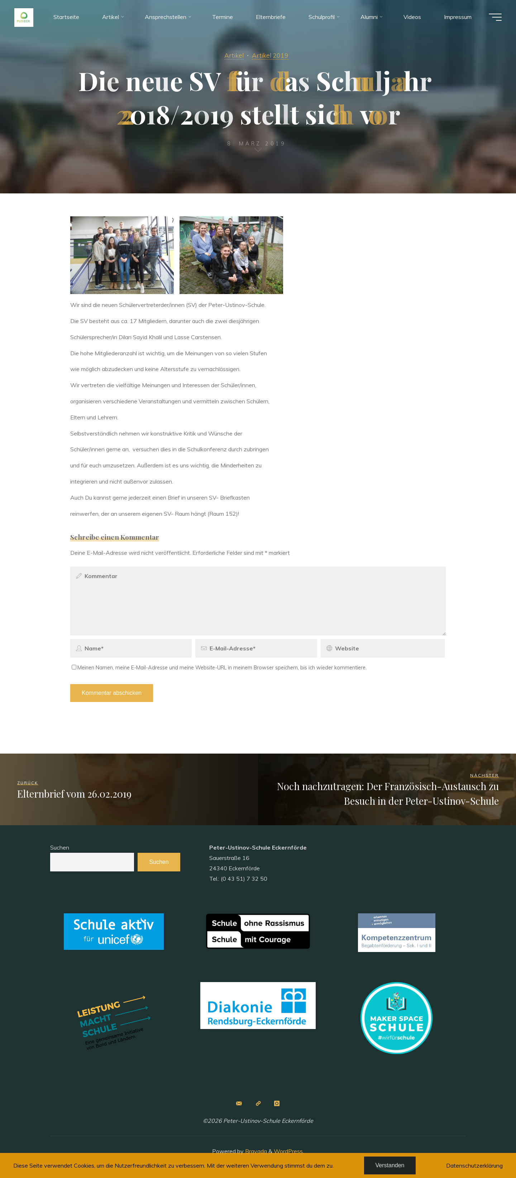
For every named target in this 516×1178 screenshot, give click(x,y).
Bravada (255, 1151)
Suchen (59, 847)
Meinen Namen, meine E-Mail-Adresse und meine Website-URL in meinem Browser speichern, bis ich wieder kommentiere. (219, 667)
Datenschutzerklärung (474, 1165)
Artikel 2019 (270, 55)
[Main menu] (495, 17)
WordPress (288, 1151)
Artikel (234, 55)
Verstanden (390, 1165)
